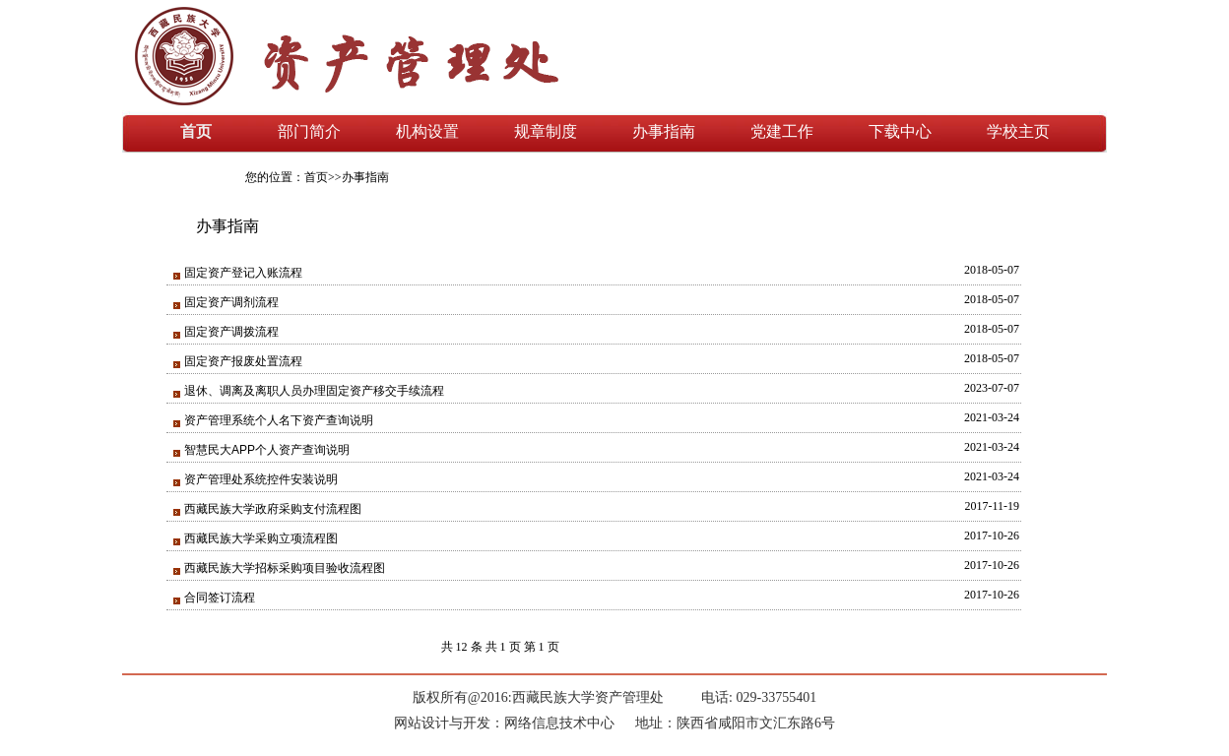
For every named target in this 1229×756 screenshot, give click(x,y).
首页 (196, 131)
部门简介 (309, 131)
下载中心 (900, 131)
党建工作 (781, 131)
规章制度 (545, 131)
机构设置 (427, 131)
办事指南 (663, 131)
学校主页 (1018, 131)
